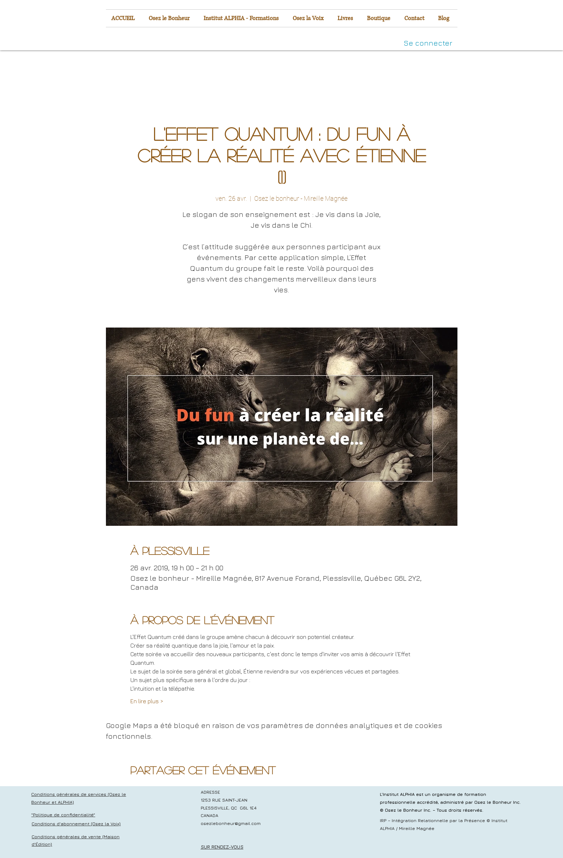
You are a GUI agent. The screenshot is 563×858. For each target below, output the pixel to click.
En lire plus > (146, 701)
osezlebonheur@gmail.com (231, 823)
